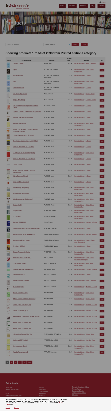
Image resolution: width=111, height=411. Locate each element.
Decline (16, 408)
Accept (8, 408)
